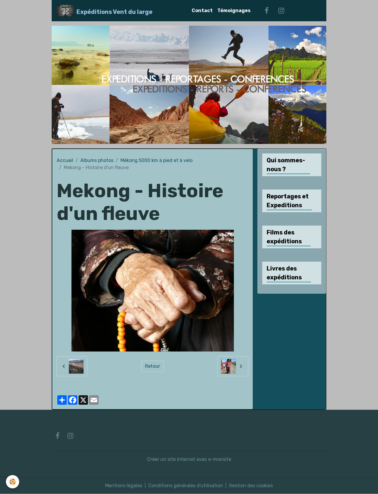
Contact (202, 10)
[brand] (104, 11)
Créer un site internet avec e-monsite (189, 459)
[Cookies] (12, 481)
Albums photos (96, 160)
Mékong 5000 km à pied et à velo (156, 160)
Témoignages (233, 10)
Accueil (65, 160)
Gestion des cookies (251, 485)
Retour (152, 366)
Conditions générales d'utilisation (185, 485)
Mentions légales (123, 485)
